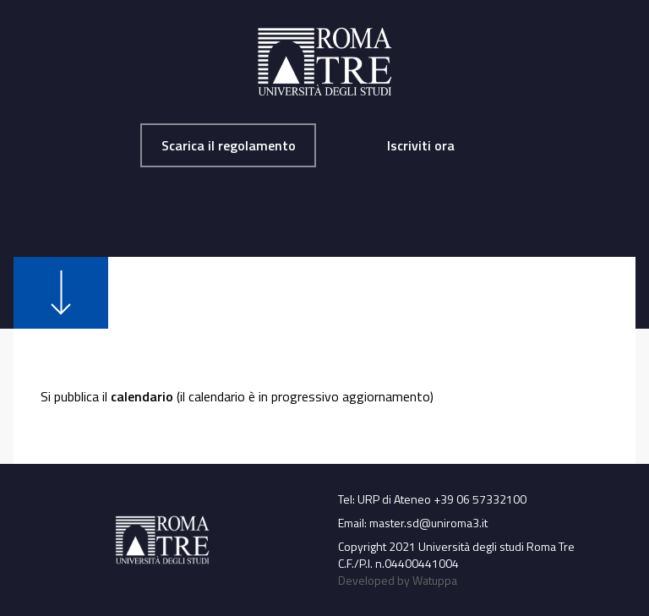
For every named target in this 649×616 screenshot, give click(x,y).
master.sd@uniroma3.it (428, 523)
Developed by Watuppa (397, 580)
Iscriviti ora (421, 145)
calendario (142, 396)
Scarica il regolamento (228, 145)
